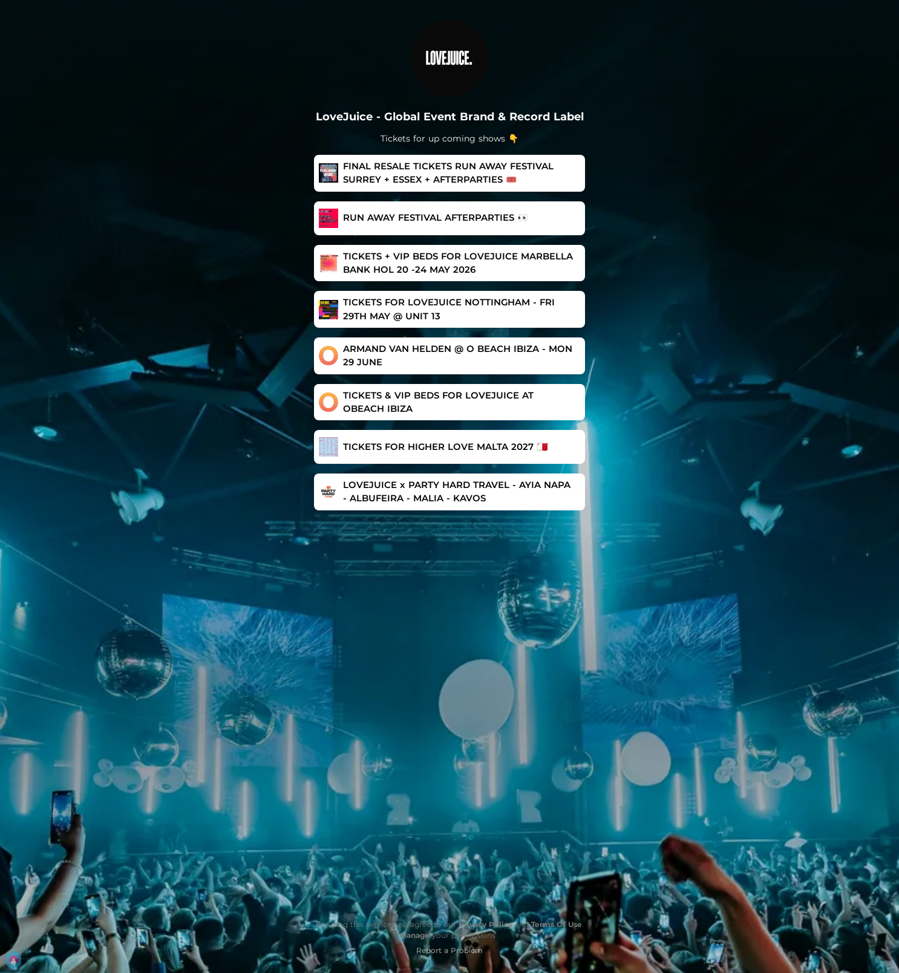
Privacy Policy (485, 924)
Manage (415, 935)
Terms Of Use (556, 924)
